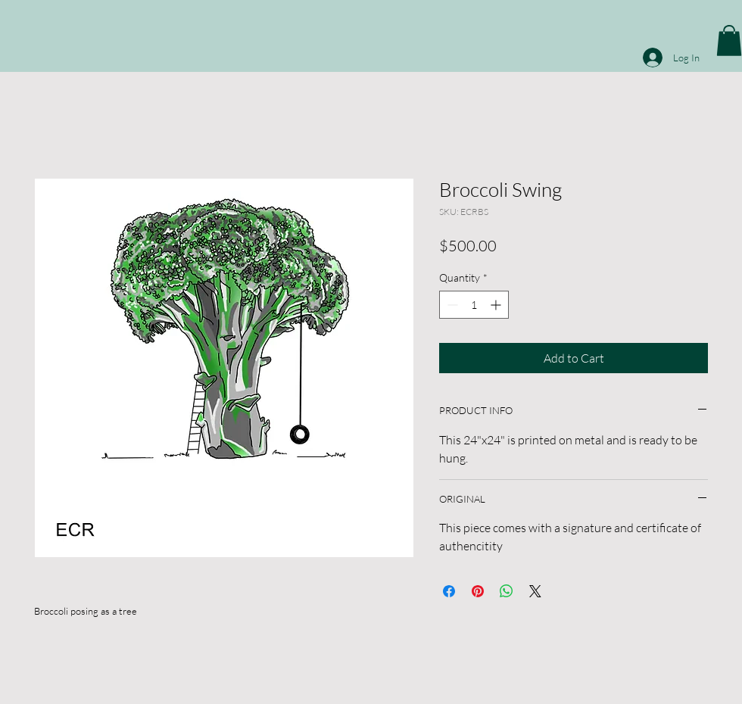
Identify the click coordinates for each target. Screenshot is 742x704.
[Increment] (497, 304)
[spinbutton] (474, 304)
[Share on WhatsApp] (506, 591)
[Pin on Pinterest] (478, 591)
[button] (729, 40)
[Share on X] (535, 591)
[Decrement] (450, 304)
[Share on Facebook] (449, 591)
